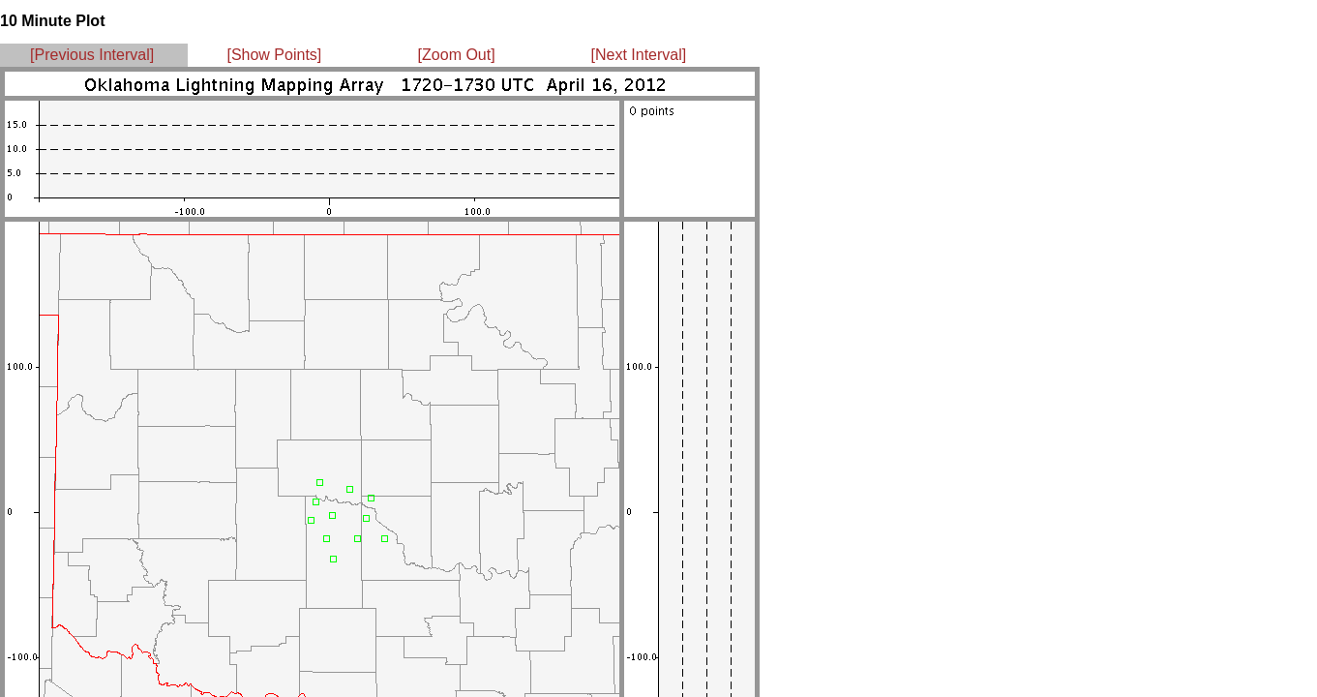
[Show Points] (273, 54)
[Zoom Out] (456, 54)
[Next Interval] (639, 54)
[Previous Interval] (92, 54)
